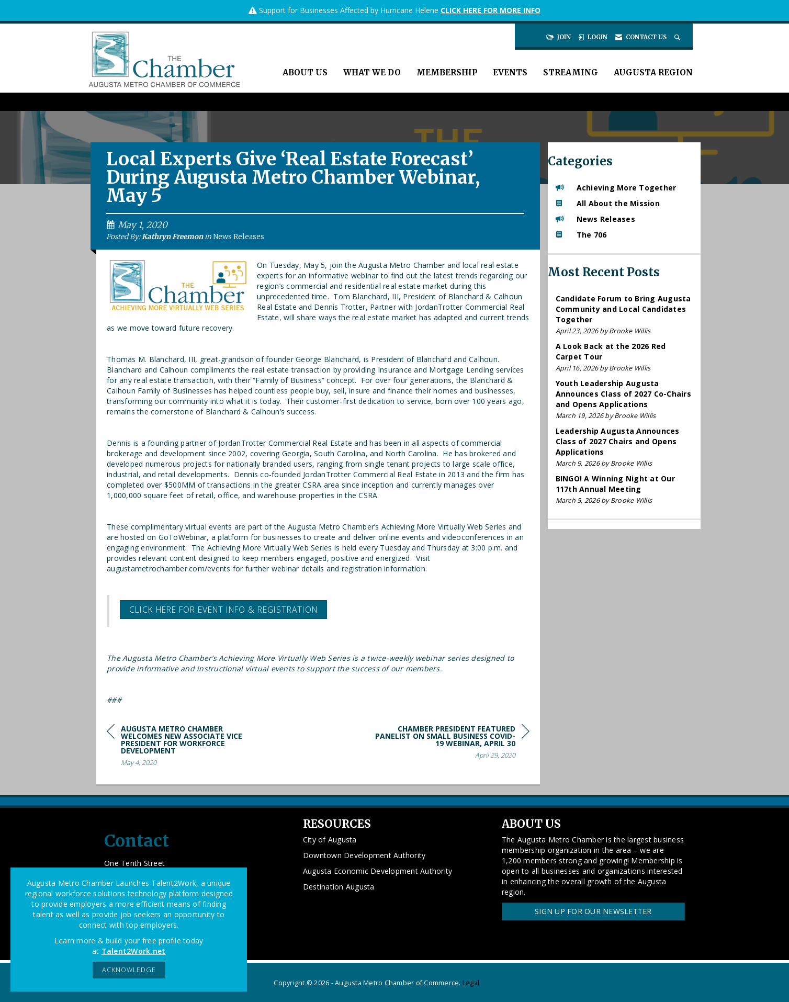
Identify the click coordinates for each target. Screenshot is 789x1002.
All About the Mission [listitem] (608, 203)
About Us (305, 72)
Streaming (570, 72)
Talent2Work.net (134, 951)
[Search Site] (678, 37)
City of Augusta (330, 840)
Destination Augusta (339, 887)
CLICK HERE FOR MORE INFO (490, 10)
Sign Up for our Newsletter (593, 911)
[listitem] (624, 315)
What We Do (372, 72)
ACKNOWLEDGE (129, 969)
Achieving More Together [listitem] (616, 188)
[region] (451, 744)
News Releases (238, 236)
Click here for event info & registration (223, 609)
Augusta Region (653, 72)
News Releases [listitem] (595, 219)
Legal (471, 982)
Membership (446, 72)
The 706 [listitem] (581, 235)
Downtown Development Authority (364, 855)
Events (510, 72)
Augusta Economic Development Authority (378, 871)
